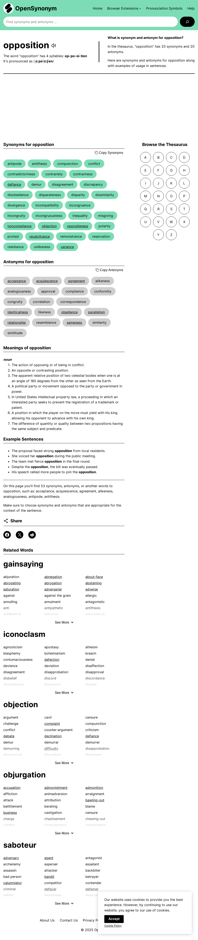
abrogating (12, 583)
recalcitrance (39, 236)
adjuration (11, 589)
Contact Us (69, 920)
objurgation (24, 774)
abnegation (53, 577)
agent (48, 858)
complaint (52, 723)
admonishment (55, 788)
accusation (11, 788)
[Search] (187, 22)
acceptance (16, 281)
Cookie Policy (113, 929)
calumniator (12, 883)
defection (51, 659)
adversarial (53, 589)
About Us (47, 920)
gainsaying (23, 563)
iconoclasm (24, 634)
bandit (49, 877)
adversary (11, 858)
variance (67, 247)
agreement (76, 281)
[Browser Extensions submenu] (124, 8)
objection (49, 226)
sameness (74, 322)
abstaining (93, 583)
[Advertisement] (99, 108)
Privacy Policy (94, 920)
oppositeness (77, 226)
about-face (94, 577)
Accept (114, 923)
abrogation (53, 583)
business (10, 812)
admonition (94, 788)
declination (53, 736)
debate (8, 736)
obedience (69, 312)
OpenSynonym (36, 8)
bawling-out (94, 800)
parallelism (96, 312)
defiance (14, 184)
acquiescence (47, 281)
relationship (16, 322)
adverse (91, 589)
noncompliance (19, 226)
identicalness (17, 312)
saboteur (19, 845)
